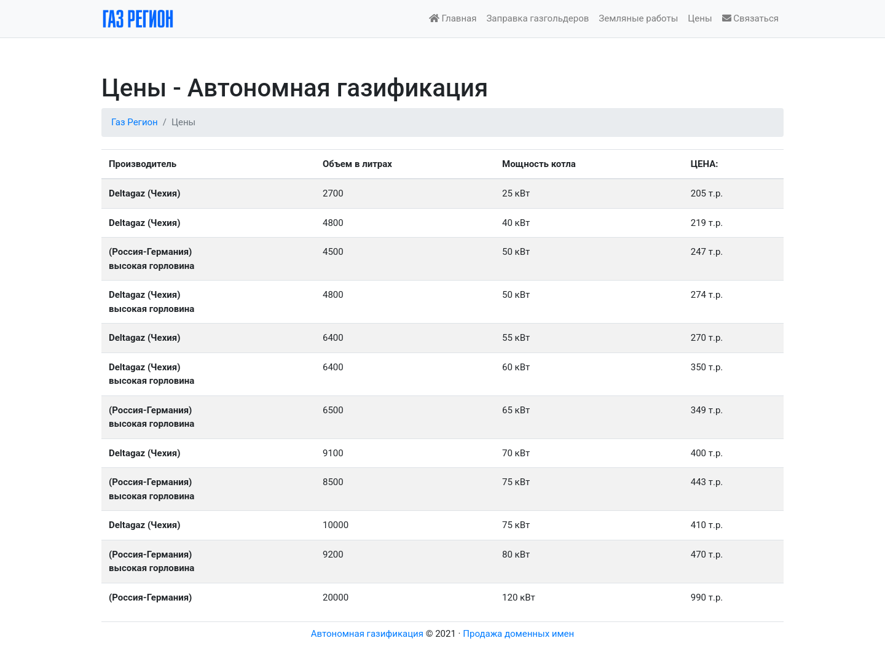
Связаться (750, 18)
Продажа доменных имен (518, 633)
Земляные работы (638, 18)
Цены (700, 18)
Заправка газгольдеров (537, 18)
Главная (453, 18)
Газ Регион (134, 122)
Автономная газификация (367, 633)
